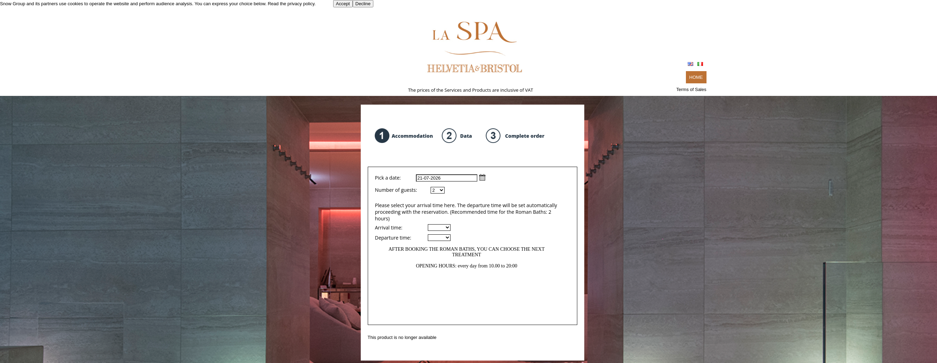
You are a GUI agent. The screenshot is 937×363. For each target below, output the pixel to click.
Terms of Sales (691, 89)
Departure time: (393, 237)
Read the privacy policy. (292, 3)
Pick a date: (430, 177)
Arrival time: (389, 227)
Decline (363, 3)
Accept (343, 3)
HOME (696, 77)
